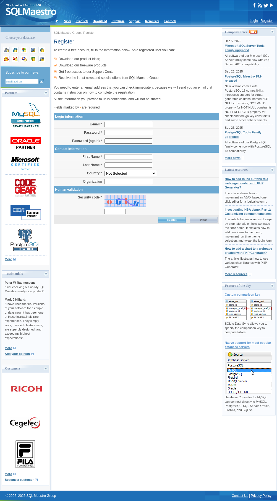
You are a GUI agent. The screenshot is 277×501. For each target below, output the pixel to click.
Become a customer (19, 479)
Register (266, 21)
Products (81, 21)
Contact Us (240, 496)
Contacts (170, 21)
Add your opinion (17, 353)
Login (254, 21)
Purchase (117, 21)
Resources (152, 21)
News (67, 21)
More (8, 259)
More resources (236, 274)
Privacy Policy (261, 496)
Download (100, 21)
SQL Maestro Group (67, 32)
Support (134, 21)
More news (233, 157)
